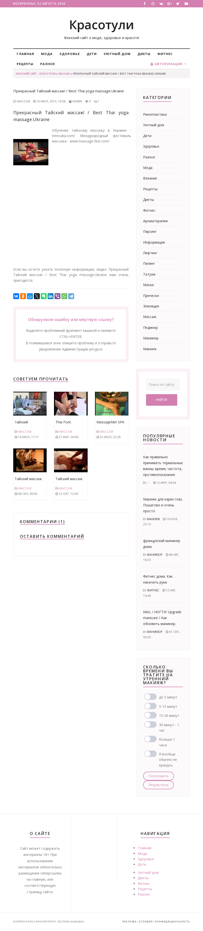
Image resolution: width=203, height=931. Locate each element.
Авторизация (166, 64)
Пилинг (149, 263)
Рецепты (25, 64)
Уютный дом (117, 54)
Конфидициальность (172, 921)
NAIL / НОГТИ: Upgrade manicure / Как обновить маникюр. (162, 618)
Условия (146, 921)
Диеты (143, 54)
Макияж (150, 349)
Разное (47, 64)
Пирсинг (150, 231)
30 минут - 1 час (169, 728)
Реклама (129, 921)
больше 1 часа (167, 742)
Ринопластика (155, 114)
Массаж (64, 73)
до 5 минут (168, 697)
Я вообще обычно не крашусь (168, 759)
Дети (92, 54)
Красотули (101, 24)
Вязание (150, 178)
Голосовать (159, 776)
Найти (161, 400)
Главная (25, 54)
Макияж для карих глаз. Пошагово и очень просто (163, 505)
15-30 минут (169, 715)
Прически (151, 295)
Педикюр (150, 327)
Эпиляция (151, 306)
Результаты (158, 784)
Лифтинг (150, 252)
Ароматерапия (155, 221)
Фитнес (165, 54)
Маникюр (151, 338)
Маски (148, 284)
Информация (154, 242)
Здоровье (69, 54)
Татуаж (149, 274)
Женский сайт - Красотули (35, 73)
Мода (47, 54)
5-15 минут (168, 706)
